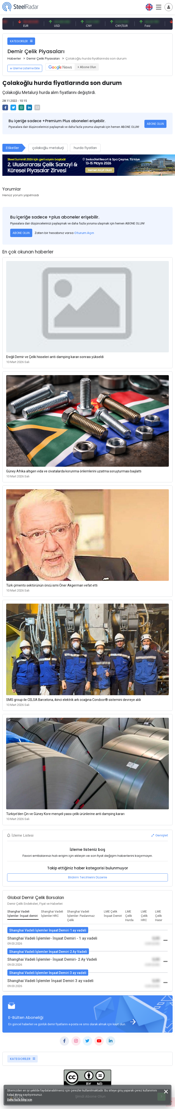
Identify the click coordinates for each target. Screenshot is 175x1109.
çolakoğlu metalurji (48, 147)
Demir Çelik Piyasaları (43, 58)
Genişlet (160, 835)
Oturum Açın (84, 233)
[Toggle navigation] (169, 7)
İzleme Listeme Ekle (25, 68)
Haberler (14, 58)
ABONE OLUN (155, 124)
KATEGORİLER (21, 41)
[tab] (23, 914)
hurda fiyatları (85, 147)
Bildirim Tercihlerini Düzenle (87, 877)
